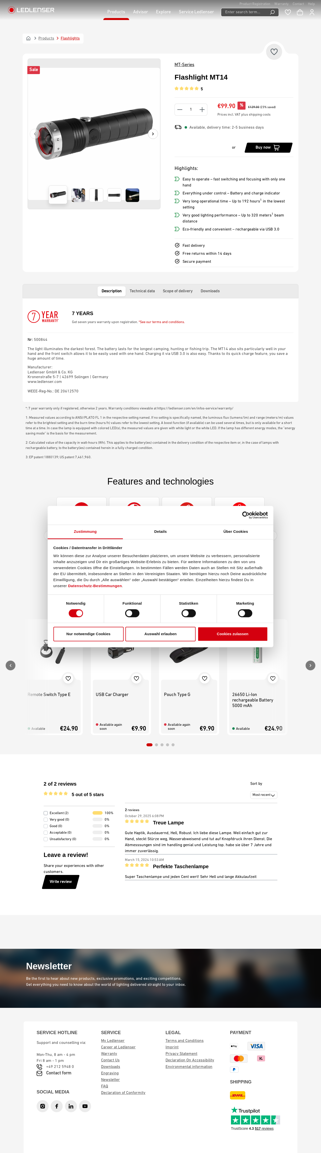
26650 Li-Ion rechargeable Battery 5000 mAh (252, 700)
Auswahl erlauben (160, 634)
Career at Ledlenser (118, 1047)
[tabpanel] (160, 350)
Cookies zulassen (233, 634)
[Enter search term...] (243, 12)
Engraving (110, 1073)
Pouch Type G (177, 695)
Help (311, 4)
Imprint (172, 1047)
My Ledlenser (113, 1041)
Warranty (281, 4)
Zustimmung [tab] (85, 531)
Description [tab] (112, 291)
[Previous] (35, 134)
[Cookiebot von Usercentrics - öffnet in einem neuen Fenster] (246, 515)
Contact (298, 4)
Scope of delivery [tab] (178, 291)
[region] (94, 134)
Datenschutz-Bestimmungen (95, 586)
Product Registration (254, 4)
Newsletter (110, 1080)
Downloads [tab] (210, 291)
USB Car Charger (112, 695)
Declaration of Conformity (123, 1093)
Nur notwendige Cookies (88, 634)
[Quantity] (191, 110)
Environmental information (189, 1067)
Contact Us (110, 1060)
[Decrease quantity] (180, 110)
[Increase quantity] (202, 110)
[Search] (272, 12)
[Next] (153, 134)
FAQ (104, 1086)
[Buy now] (268, 148)
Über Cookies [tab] (235, 531)
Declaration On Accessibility (190, 1060)
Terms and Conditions (185, 1041)
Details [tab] (160, 531)
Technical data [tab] (142, 291)
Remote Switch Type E (49, 695)
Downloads (110, 1067)
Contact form (58, 1073)
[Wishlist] (288, 12)
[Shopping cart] (300, 12)
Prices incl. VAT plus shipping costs (244, 115)
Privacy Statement (181, 1054)
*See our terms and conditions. (162, 322)
